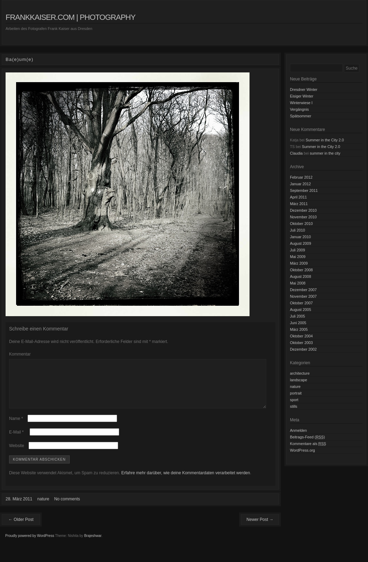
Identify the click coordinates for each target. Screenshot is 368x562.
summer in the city (325, 153)
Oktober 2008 (301, 270)
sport (294, 400)
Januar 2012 (300, 184)
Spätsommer (300, 116)
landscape (298, 380)
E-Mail (16, 440)
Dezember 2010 (303, 210)
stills (293, 406)
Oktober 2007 (301, 303)
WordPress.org (302, 450)
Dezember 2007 (303, 290)
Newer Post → (259, 527)
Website (16, 454)
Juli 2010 (297, 230)
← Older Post (20, 527)
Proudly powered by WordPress (29, 544)
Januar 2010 (300, 237)
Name (16, 426)
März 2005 (299, 329)
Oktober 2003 (301, 343)
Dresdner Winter (303, 89)
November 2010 (303, 217)
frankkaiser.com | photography (70, 17)
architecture (299, 373)
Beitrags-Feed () (307, 437)
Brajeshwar (92, 544)
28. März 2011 (19, 507)
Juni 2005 (298, 323)
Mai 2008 (297, 283)
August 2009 (300, 243)
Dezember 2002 (303, 349)
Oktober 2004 (301, 336)
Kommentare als (308, 444)
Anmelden (298, 430)
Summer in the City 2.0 (325, 140)
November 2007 (303, 296)
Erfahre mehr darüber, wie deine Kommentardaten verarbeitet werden (185, 481)
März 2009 (299, 263)
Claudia (296, 153)
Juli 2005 (297, 316)
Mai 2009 (297, 257)
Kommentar (20, 354)
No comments (67, 507)
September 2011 (304, 190)
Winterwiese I (301, 103)
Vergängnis (299, 109)
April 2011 (298, 197)
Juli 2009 (297, 250)
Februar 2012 (301, 177)
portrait (296, 393)
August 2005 (300, 309)
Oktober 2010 (301, 223)
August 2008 (300, 276)
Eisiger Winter (301, 96)
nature (43, 507)
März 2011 (299, 204)
